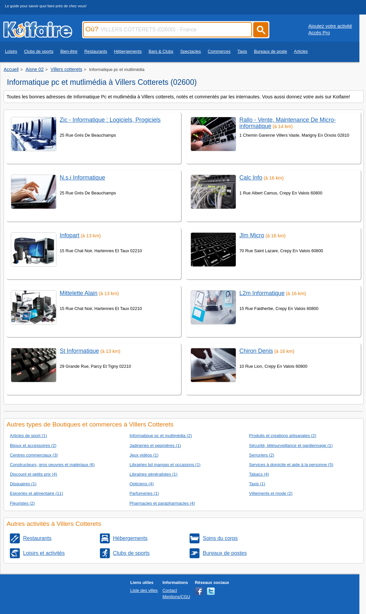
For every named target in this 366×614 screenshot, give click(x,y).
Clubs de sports (38, 51)
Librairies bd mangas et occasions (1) (165, 464)
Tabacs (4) (259, 474)
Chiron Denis (256, 351)
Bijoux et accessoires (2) (33, 445)
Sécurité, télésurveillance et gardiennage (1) (290, 445)
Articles (301, 51)
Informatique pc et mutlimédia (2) (161, 435)
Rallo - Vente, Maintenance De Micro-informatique (287, 123)
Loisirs (11, 51)
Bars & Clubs (161, 51)
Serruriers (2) (261, 455)
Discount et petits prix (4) (33, 474)
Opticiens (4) (142, 483)
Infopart (69, 235)
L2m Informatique (262, 293)
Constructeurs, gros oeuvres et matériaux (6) (52, 464)
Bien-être (68, 51)
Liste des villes (144, 590)
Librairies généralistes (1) (153, 474)
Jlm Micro (251, 235)
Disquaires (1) (23, 483)
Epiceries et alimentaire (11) (36, 493)
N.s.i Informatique (82, 177)
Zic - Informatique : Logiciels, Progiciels (110, 120)
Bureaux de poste (270, 51)
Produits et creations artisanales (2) (282, 435)
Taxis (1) (257, 483)
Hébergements (128, 51)
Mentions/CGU (176, 596)
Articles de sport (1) (28, 435)
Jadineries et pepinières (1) (155, 445)
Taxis (242, 51)
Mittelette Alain (78, 293)
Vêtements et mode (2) (270, 493)
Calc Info (250, 177)
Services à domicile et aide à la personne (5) (291, 464)
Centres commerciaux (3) (34, 455)
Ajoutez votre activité (330, 26)
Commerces (219, 51)
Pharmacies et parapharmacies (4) (162, 503)
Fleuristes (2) (22, 503)
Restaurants (95, 51)
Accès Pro (319, 32)
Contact (170, 590)
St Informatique (79, 351)
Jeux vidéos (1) (144, 455)
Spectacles (190, 51)
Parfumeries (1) (144, 493)
